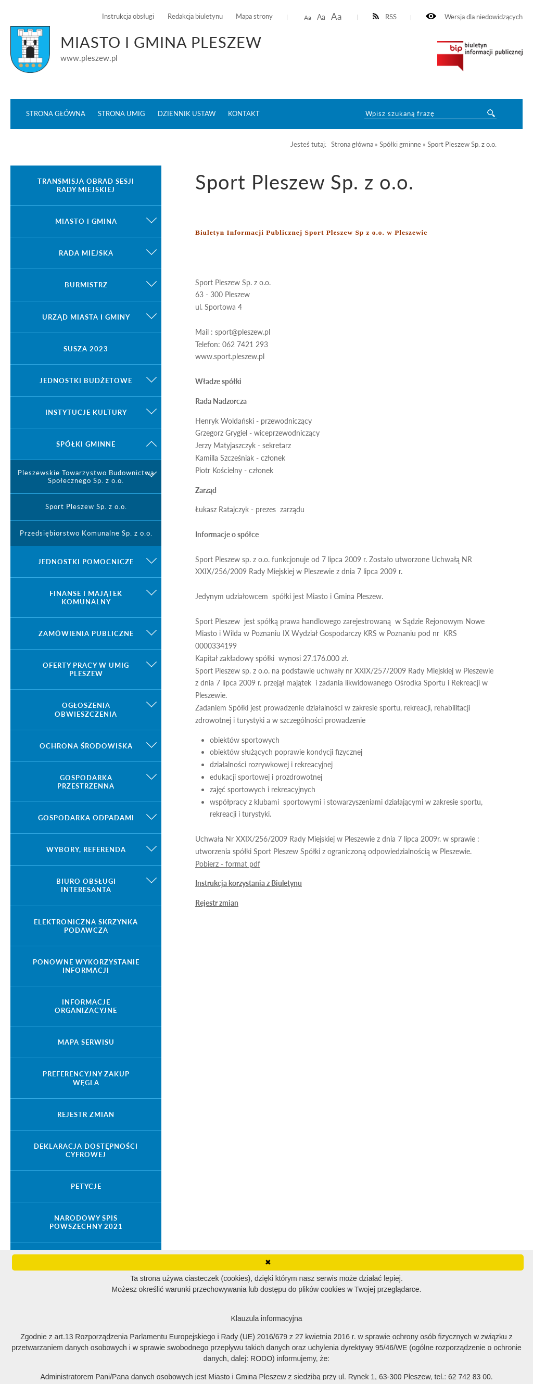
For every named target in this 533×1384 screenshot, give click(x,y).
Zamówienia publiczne (86, 633)
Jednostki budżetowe (86, 380)
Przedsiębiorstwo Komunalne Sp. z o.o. (86, 533)
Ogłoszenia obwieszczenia (86, 709)
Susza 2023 (86, 349)
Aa (307, 17)
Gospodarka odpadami (86, 818)
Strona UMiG (121, 113)
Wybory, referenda (86, 849)
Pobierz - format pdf (227, 863)
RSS (385, 17)
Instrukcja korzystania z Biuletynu (248, 883)
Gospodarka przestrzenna (86, 781)
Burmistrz (86, 285)
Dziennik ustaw (186, 113)
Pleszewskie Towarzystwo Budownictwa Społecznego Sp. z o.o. (86, 477)
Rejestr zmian (216, 902)
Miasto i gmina (86, 221)
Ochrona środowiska (86, 746)
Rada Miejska (86, 253)
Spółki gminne (86, 444)
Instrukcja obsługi (128, 16)
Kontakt (244, 113)
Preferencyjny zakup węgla (86, 1078)
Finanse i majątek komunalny (85, 597)
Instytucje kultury (86, 412)
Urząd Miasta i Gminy (86, 317)
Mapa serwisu (86, 1042)
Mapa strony (254, 16)
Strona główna (55, 113)
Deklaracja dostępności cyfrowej (86, 1150)
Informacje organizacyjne (86, 1006)
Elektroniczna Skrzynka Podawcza (86, 926)
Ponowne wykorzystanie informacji (86, 966)
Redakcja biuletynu (195, 16)
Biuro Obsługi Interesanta (86, 885)
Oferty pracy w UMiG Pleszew (86, 669)
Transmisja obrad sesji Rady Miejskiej (85, 185)
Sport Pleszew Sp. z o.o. (86, 507)
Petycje (86, 1186)
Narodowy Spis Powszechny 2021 (86, 1222)
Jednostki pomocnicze (86, 561)
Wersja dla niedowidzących (474, 17)
